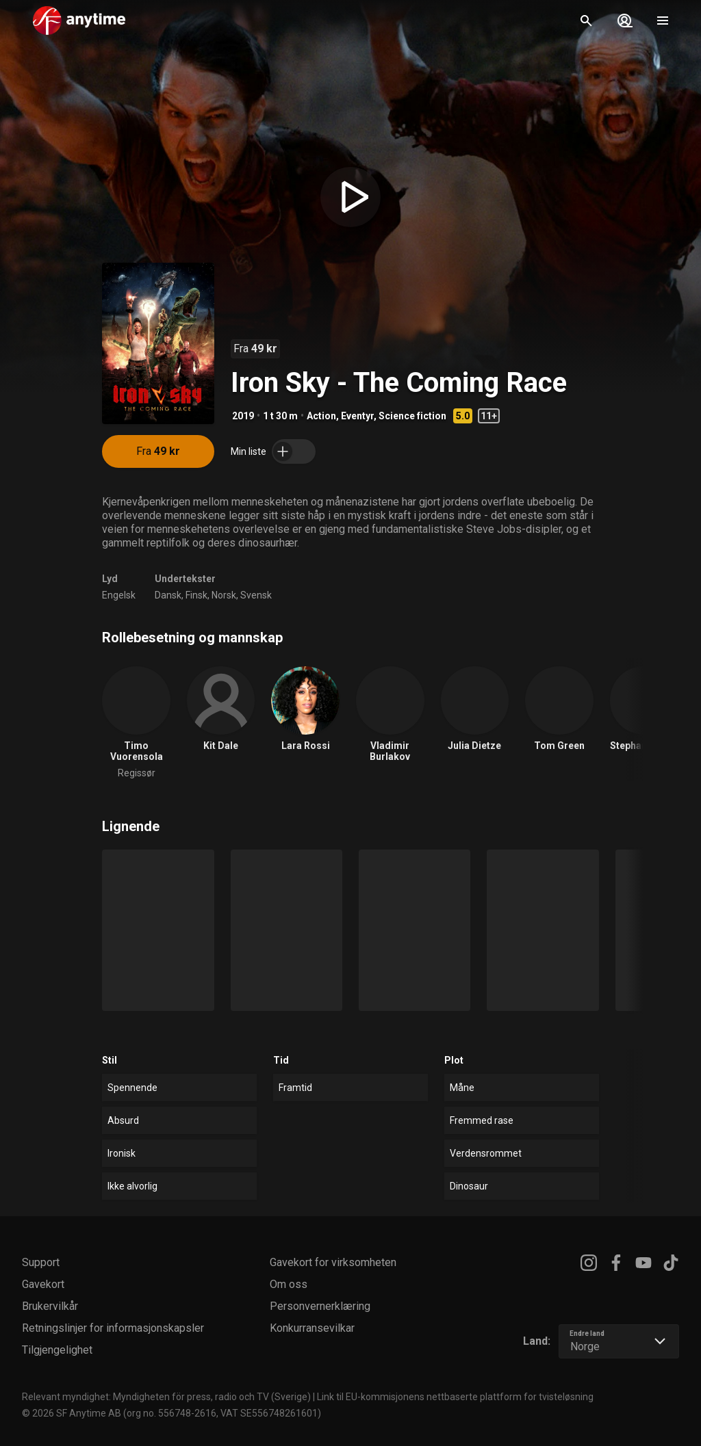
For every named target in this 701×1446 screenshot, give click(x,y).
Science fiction (412, 415)
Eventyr (357, 415)
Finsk (196, 595)
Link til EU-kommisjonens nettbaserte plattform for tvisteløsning (455, 1396)
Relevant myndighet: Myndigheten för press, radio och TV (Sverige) (166, 1396)
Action (321, 415)
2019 (243, 415)
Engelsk (119, 595)
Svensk (256, 595)
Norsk (224, 595)
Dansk (168, 595)
